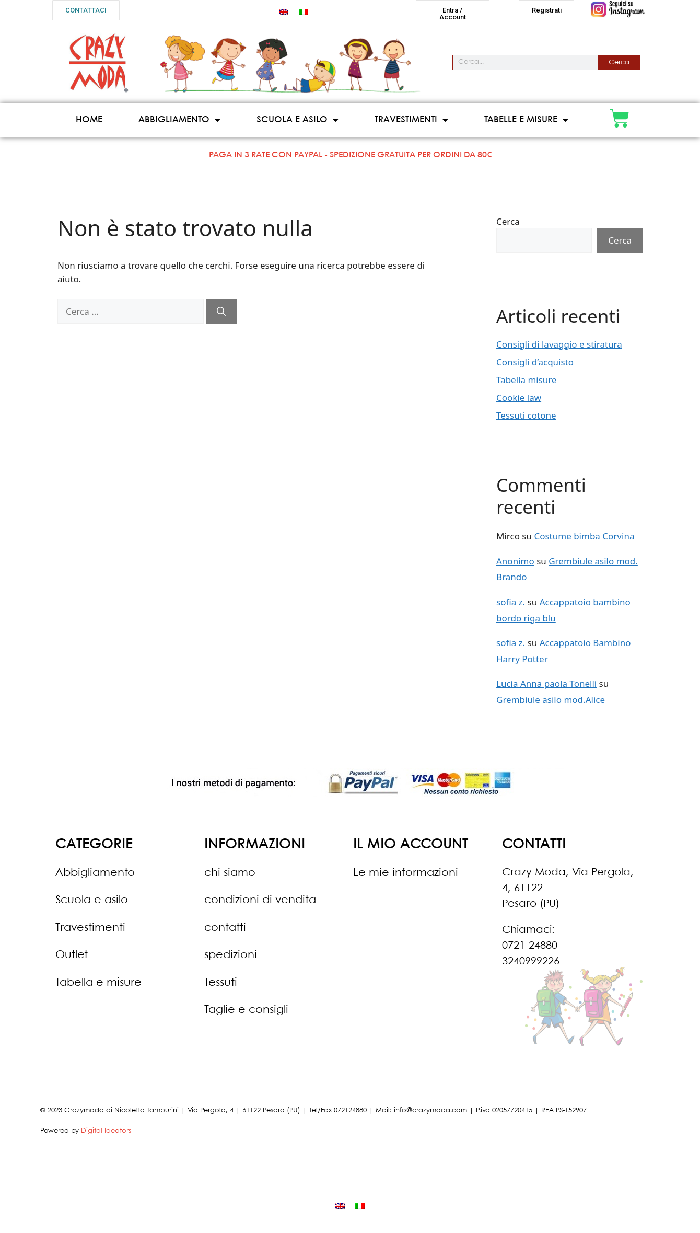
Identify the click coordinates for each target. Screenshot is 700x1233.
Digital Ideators (106, 1130)
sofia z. (510, 602)
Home (89, 120)
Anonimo (515, 561)
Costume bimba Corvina (584, 537)
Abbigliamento (179, 120)
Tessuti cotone (526, 415)
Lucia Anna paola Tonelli (546, 684)
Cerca (619, 62)
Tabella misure (526, 380)
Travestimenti (411, 120)
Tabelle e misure (526, 120)
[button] (86, 10)
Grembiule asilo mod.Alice (550, 700)
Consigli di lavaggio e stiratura (559, 344)
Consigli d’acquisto (535, 362)
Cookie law (518, 397)
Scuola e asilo (297, 120)
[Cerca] (221, 311)
